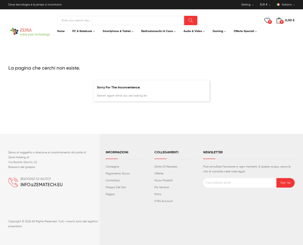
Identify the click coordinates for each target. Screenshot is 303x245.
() (267, 20)
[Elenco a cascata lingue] (286, 5)
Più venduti (161, 187)
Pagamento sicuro (118, 173)
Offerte (158, 173)
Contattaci (113, 180)
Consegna (112, 166)
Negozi (110, 194)
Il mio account (163, 201)
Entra (157, 194)
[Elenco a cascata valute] (265, 5)
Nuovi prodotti (163, 180)
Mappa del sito (116, 187)
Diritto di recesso (165, 166)
